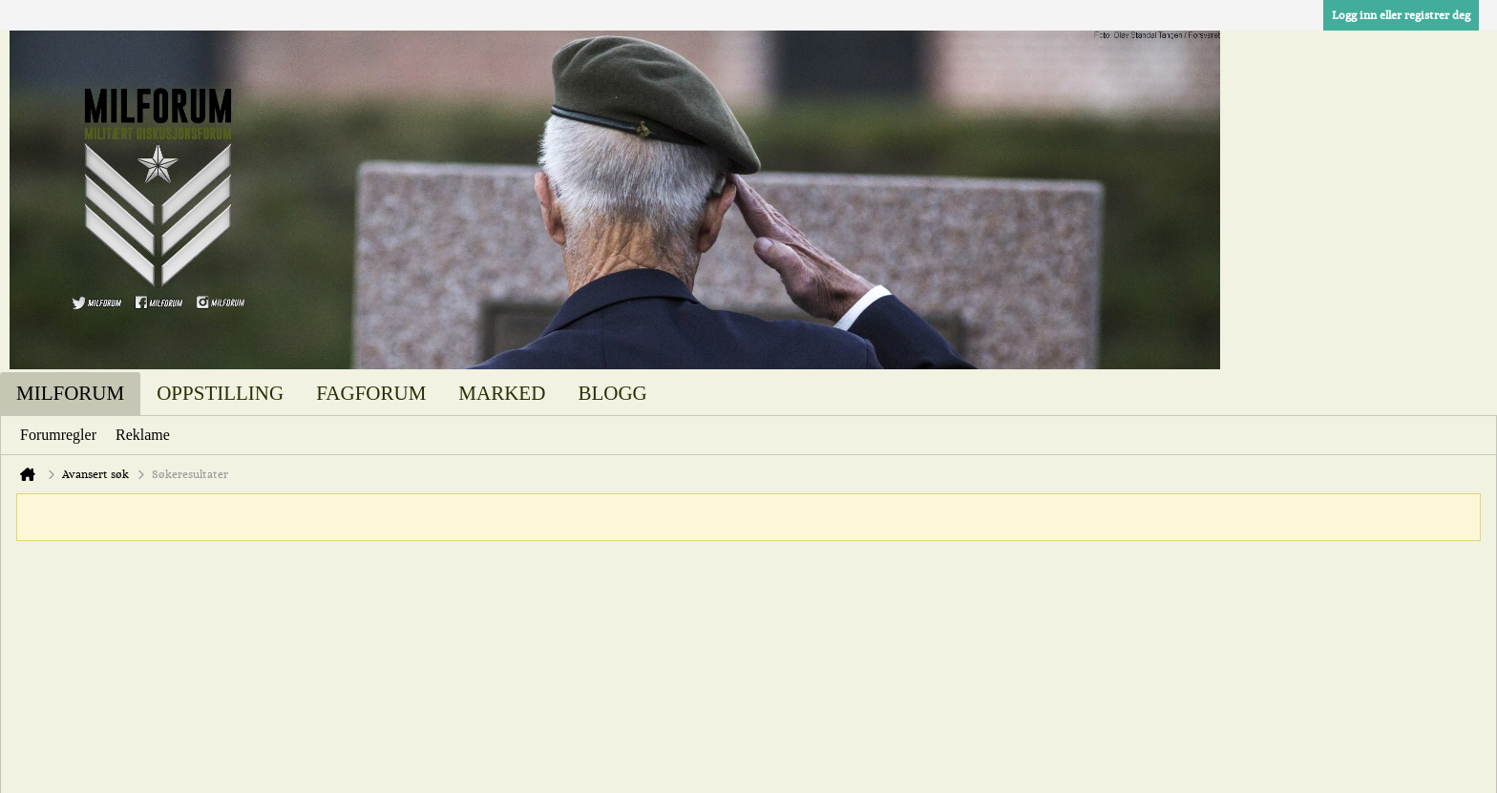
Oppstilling (220, 393)
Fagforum (371, 393)
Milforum (70, 393)
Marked (501, 393)
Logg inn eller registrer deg (1401, 15)
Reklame (143, 435)
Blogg (612, 393)
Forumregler (58, 435)
